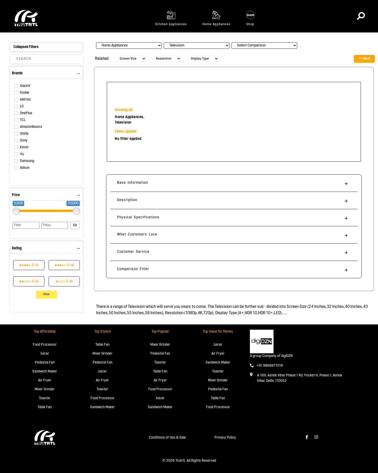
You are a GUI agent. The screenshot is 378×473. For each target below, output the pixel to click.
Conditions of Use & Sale (167, 438)
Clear (46, 294)
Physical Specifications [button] (138, 217)
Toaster (44, 398)
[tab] (233, 183)
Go (75, 225)
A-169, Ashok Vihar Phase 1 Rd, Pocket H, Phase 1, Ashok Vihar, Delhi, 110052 (299, 378)
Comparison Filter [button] (133, 269)
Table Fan (45, 407)
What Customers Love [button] (137, 234)
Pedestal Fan (45, 363)
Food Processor (45, 345)
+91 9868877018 (266, 366)
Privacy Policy (225, 438)
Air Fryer (44, 380)
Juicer (44, 354)
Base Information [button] (132, 183)
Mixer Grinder (45, 389)
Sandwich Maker (44, 372)
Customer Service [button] (133, 252)
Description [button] (127, 200)
